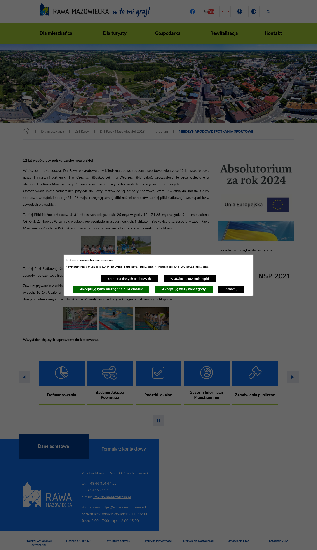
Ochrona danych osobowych (129, 279)
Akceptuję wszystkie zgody (184, 289)
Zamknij (231, 289)
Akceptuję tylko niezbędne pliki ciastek (111, 289)
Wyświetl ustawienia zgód (189, 279)
